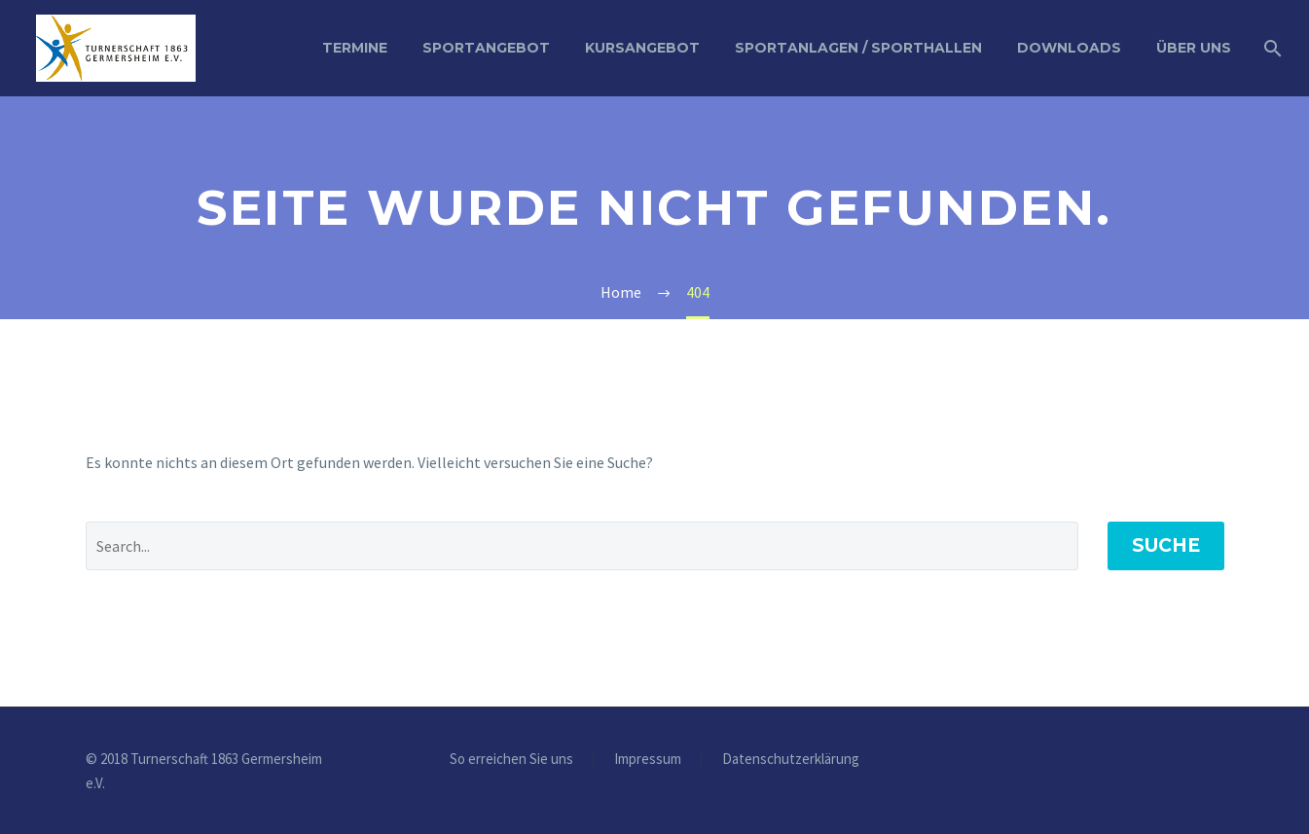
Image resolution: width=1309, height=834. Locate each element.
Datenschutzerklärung (790, 759)
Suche (1166, 545)
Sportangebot (486, 47)
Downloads (1069, 47)
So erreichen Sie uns (511, 759)
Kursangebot (642, 47)
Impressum (647, 759)
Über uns (1193, 47)
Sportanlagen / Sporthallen (858, 47)
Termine (354, 47)
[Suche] (1271, 48)
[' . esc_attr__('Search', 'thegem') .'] (582, 546)
